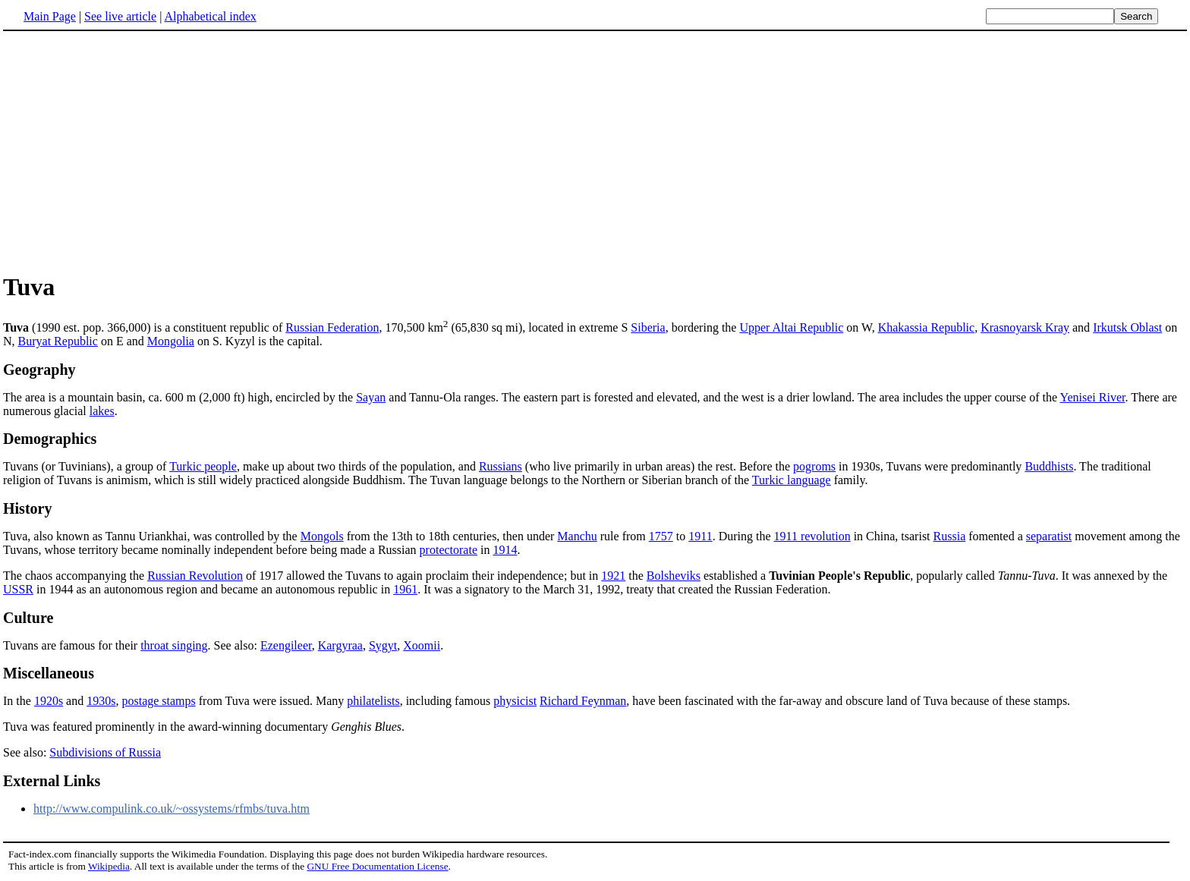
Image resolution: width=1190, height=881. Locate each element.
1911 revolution (812, 536)
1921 (613, 575)
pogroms (814, 466)
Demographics (49, 438)
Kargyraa (340, 645)
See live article (120, 16)
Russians (500, 466)
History (27, 508)
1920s (48, 700)
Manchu (577, 536)
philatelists (373, 700)
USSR (18, 589)
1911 (700, 536)
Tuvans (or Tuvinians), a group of (86, 466)
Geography (39, 369)
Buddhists (1049, 466)
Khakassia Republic (926, 327)
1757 (661, 536)
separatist (1049, 536)
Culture (28, 617)
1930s (101, 700)
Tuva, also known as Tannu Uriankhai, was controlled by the (152, 536)
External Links (51, 780)
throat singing (173, 645)
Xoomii (421, 645)
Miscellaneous (48, 673)
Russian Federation (332, 327)
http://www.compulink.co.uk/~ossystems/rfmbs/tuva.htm (171, 808)
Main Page (50, 16)
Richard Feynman (583, 700)
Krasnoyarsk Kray (1025, 327)
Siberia (648, 327)
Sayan (371, 397)
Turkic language (791, 480)
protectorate (448, 549)
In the (18, 700)
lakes (102, 410)
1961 (405, 589)
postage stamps (158, 700)
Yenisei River (1092, 397)
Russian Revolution (195, 575)
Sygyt (383, 645)
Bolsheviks (673, 575)
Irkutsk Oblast (1127, 327)
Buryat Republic (58, 341)
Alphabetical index (210, 16)
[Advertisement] (130, 151)
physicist (515, 700)
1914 (505, 549)
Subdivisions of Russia (105, 752)
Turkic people (203, 466)
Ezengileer (286, 645)
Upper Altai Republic (791, 327)
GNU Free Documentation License (377, 866)
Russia (949, 536)
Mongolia (170, 341)
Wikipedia (109, 866)
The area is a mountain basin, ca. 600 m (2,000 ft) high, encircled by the (179, 397)
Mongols (322, 536)
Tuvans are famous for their (71, 645)
